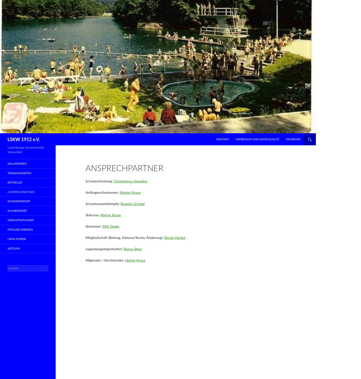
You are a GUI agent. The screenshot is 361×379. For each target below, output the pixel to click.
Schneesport (17, 210)
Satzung (14, 248)
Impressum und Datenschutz (257, 139)
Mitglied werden (20, 229)
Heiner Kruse (135, 260)
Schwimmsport (19, 201)
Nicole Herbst (175, 237)
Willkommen (17, 163)
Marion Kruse (130, 192)
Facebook (293, 139)
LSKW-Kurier (17, 238)
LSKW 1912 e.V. (24, 139)
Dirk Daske (111, 226)
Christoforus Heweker (131, 181)
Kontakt (222, 139)
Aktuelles (15, 182)
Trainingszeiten (19, 173)
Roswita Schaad (133, 204)
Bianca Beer (133, 249)
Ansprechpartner (21, 192)
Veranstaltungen (21, 220)
